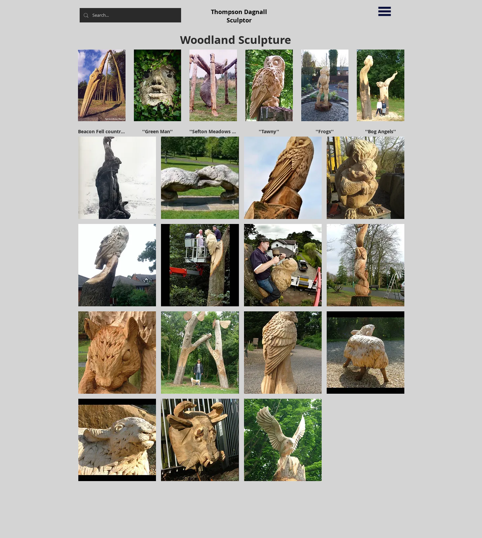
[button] (385, 11)
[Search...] (129, 15)
